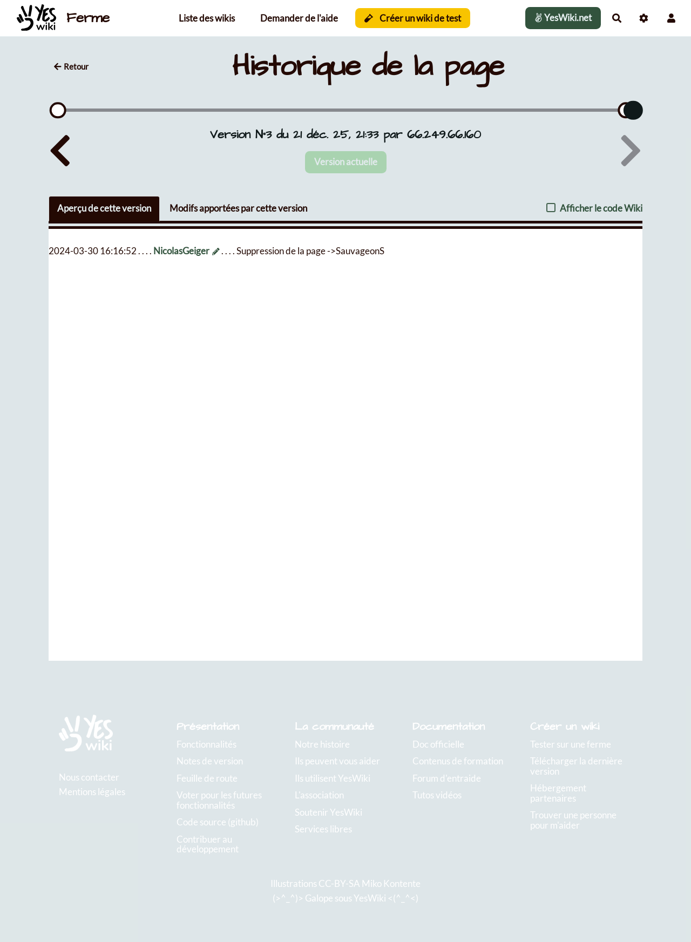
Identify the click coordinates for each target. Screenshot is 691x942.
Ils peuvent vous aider (337, 761)
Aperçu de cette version (104, 208)
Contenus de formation (457, 761)
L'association (319, 795)
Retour (71, 66)
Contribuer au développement (208, 844)
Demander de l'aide (299, 18)
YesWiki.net (563, 17)
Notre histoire (322, 744)
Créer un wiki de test (412, 18)
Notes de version (210, 761)
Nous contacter (89, 777)
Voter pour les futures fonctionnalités (219, 800)
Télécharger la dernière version (576, 766)
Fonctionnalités (206, 744)
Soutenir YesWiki (328, 812)
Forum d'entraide (446, 778)
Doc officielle (438, 744)
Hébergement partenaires (558, 793)
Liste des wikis (207, 18)
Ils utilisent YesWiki (332, 778)
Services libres (323, 829)
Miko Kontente (391, 883)
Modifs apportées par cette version (238, 208)
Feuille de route (207, 778)
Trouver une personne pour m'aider (573, 820)
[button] (671, 18)
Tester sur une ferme (570, 744)
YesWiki (370, 898)
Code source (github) (218, 822)
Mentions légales (92, 791)
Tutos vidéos (437, 795)
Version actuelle (345, 161)
